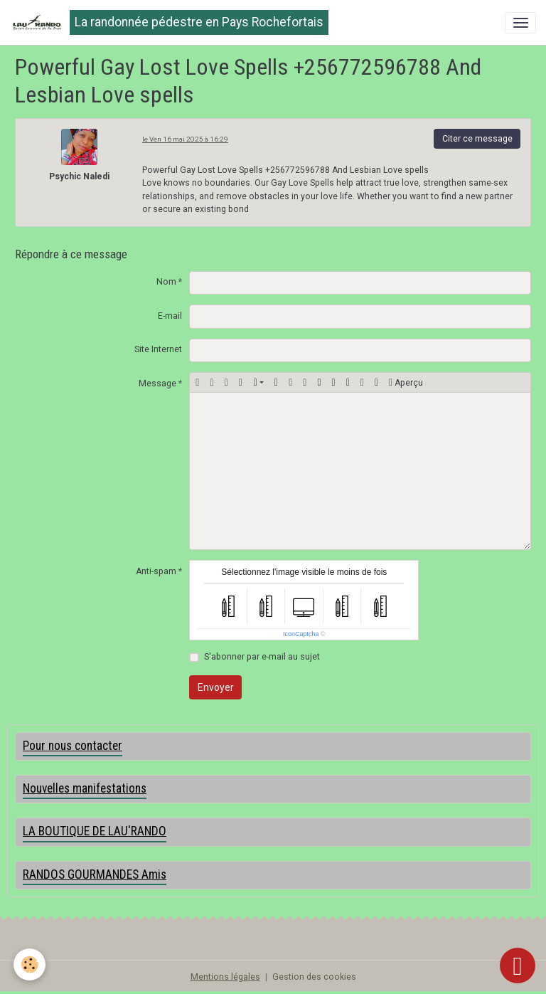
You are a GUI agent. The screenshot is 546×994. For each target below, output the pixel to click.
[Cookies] (30, 964)
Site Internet (158, 349)
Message (157, 383)
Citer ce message (477, 139)
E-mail (170, 316)
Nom (166, 282)
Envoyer (216, 687)
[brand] (169, 22)
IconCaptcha (301, 634)
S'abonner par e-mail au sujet (262, 657)
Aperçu (406, 382)
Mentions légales (225, 977)
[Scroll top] (517, 965)
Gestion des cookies (314, 977)
